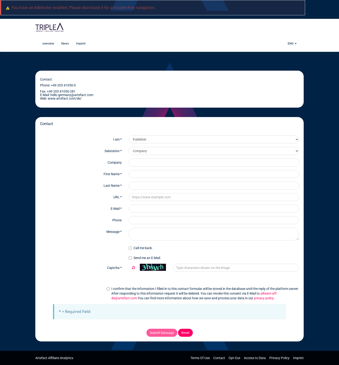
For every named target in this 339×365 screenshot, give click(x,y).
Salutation (113, 151)
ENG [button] (292, 43)
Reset (185, 333)
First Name (113, 174)
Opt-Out (235, 358)
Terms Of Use (200, 358)
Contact (219, 358)
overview (48, 43)
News (65, 43)
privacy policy (264, 298)
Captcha (114, 268)
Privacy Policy (279, 358)
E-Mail (116, 209)
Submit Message (162, 333)
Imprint (80, 43)
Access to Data (255, 358)
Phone (117, 220)
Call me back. (141, 248)
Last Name (113, 185)
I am (117, 139)
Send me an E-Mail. (145, 258)
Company (115, 162)
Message (114, 232)
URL (117, 197)
